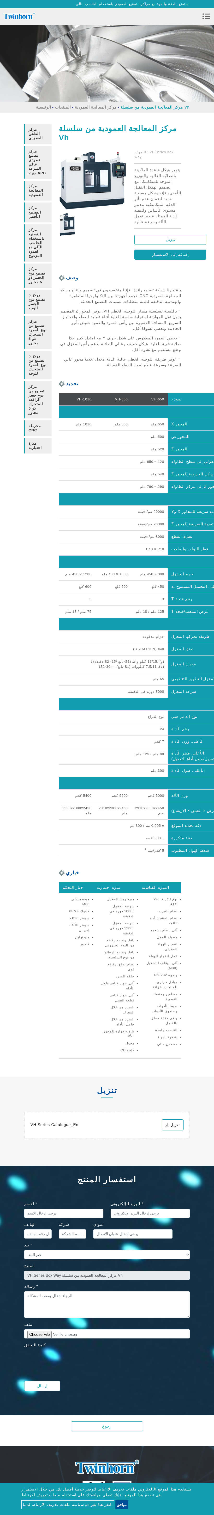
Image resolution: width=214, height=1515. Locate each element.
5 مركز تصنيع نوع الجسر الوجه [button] (37, 301)
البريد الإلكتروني (127, 1204)
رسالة (31, 1286)
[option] (93, 181)
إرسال (42, 1386)
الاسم (30, 1204)
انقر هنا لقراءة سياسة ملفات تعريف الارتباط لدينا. (68, 1505)
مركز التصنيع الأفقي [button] (35, 212)
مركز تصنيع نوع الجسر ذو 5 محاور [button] (37, 275)
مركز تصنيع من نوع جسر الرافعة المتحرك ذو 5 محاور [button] (36, 400)
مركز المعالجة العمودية (96, 107)
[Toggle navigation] (206, 16)
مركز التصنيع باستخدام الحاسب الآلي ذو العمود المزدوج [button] (36, 243)
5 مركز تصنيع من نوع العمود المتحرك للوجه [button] (38, 364)
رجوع (107, 1426)
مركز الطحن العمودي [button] (36, 133)
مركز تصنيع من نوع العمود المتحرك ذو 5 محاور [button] (38, 332)
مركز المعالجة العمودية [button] (36, 190)
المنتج (29, 1266)
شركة (64, 1224)
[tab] (38, 134)
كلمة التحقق (35, 1345)
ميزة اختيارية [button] (35, 445)
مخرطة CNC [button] (35, 428)
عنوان (98, 1224)
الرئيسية (43, 107)
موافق (122, 1505)
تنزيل (170, 240)
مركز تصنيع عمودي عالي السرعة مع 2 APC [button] (37, 162)
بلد (28, 1245)
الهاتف (30, 1224)
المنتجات (63, 107)
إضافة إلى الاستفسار (170, 254)
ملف (28, 1324)
